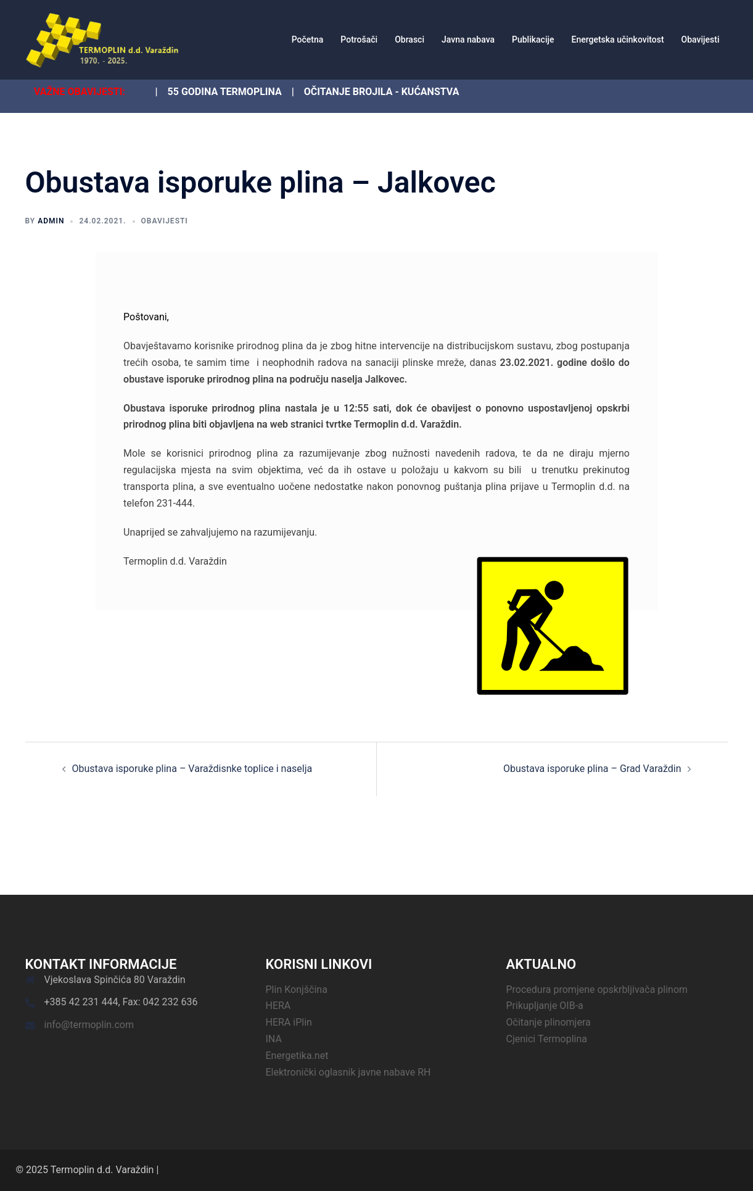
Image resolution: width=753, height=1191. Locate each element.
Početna (308, 39)
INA (274, 1039)
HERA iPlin (289, 1022)
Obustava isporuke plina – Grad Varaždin (592, 768)
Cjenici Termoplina (547, 1039)
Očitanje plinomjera (548, 1022)
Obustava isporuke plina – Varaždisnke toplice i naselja (192, 768)
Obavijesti (700, 39)
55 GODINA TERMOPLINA (225, 92)
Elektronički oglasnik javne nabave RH (348, 1072)
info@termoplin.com (89, 1025)
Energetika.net (297, 1055)
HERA (278, 1005)
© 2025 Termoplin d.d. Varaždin (85, 1170)
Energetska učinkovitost (618, 39)
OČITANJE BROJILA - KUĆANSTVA (381, 92)
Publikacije (533, 39)
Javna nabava (468, 39)
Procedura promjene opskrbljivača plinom (597, 989)
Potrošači (358, 39)
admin (51, 221)
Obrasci (409, 39)
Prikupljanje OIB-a (544, 1005)
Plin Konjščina (296, 989)
